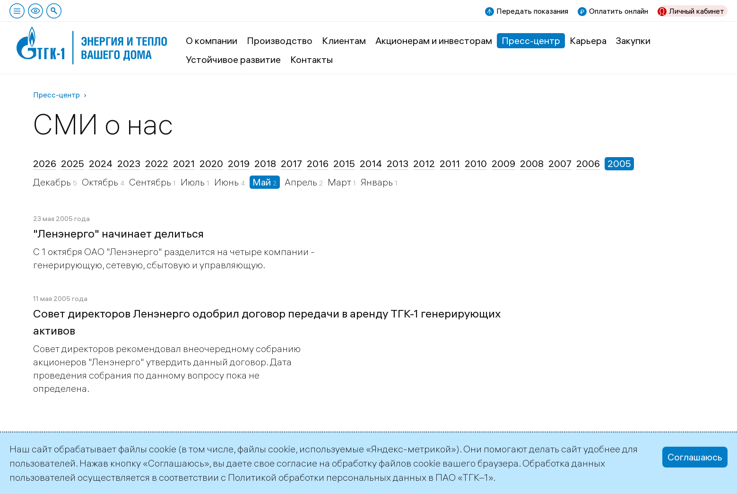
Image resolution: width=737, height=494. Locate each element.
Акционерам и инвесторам (433, 40)
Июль (194, 182)
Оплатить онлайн (618, 11)
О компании (211, 40)
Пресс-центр (531, 40)
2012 (424, 163)
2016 (318, 163)
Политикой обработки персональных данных (327, 477)
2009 (503, 163)
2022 (156, 163)
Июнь (227, 182)
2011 (450, 163)
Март (340, 182)
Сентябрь (151, 182)
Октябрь (101, 182)
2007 (560, 163)
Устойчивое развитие (233, 59)
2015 (344, 163)
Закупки (633, 40)
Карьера (588, 40)
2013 (397, 163)
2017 (291, 163)
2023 (128, 163)
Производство (279, 40)
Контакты (311, 59)
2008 (532, 163)
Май (262, 182)
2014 (371, 163)
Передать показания (532, 11)
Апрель (302, 182)
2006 (588, 163)
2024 (101, 163)
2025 (72, 163)
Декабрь (53, 182)
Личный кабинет (696, 11)
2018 (265, 163)
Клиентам (344, 40)
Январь (378, 182)
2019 (239, 163)
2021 (184, 163)
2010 (476, 163)
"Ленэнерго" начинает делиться (118, 233)
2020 (211, 163)
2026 (44, 163)
